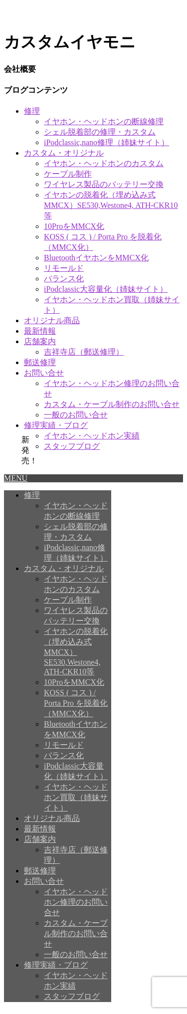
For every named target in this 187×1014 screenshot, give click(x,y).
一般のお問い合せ (76, 414)
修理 (32, 111)
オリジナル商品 (52, 320)
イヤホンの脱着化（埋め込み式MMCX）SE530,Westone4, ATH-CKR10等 (111, 205)
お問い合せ (44, 373)
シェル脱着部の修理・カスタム (100, 132)
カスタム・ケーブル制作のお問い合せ (112, 404)
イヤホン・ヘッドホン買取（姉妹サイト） (76, 797)
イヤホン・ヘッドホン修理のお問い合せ (76, 902)
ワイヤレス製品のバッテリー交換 (104, 184)
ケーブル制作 (68, 174)
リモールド (64, 268)
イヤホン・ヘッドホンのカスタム (104, 163)
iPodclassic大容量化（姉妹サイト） (106, 289)
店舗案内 (40, 341)
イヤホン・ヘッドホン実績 (92, 435)
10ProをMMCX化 (74, 226)
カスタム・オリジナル (64, 153)
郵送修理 (40, 362)
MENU (15, 478)
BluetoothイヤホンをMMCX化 (96, 257)
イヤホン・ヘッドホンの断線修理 (104, 121)
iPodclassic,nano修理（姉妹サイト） (106, 142)
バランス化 (64, 278)
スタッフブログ (72, 446)
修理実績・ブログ (56, 425)
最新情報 (40, 331)
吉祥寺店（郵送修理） (84, 352)
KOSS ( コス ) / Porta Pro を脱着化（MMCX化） (76, 703)
